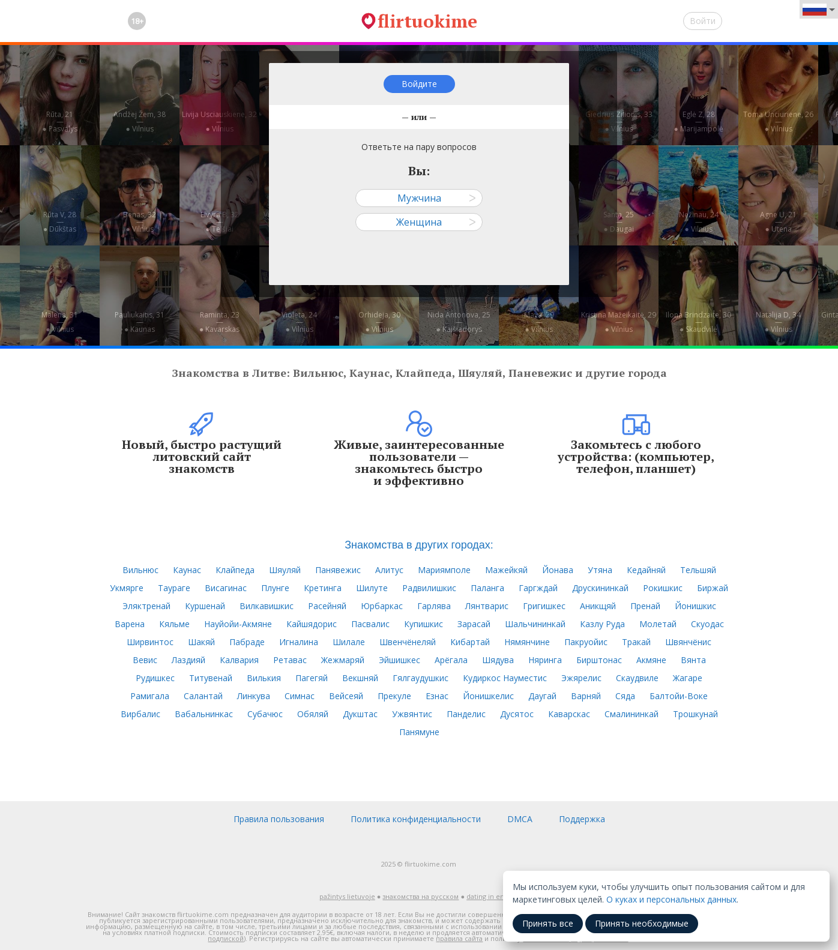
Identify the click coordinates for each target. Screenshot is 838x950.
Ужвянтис (412, 714)
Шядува (498, 660)
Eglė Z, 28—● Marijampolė (698, 121)
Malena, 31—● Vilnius (59, 322)
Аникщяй (598, 606)
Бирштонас (599, 660)
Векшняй (360, 678)
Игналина (298, 642)
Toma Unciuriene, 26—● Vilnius (778, 121)
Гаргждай (538, 588)
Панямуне (419, 732)
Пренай (645, 606)
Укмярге (126, 588)
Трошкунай (695, 714)
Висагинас (226, 588)
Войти (703, 20)
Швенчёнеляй (407, 642)
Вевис (145, 660)
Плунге (275, 588)
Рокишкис (663, 588)
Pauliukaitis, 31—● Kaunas (139, 322)
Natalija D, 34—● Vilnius (778, 322)
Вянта (693, 660)
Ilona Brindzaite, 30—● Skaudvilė (698, 322)
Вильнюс (140, 570)
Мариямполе (444, 570)
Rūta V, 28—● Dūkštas (59, 221)
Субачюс (265, 714)
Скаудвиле (637, 678)
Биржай (712, 588)
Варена (130, 624)
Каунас (187, 570)
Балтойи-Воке (679, 696)
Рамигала (149, 696)
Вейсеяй (346, 696)
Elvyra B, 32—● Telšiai (219, 221)
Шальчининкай (535, 624)
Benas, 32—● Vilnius (139, 221)
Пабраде (247, 642)
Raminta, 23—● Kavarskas (219, 322)
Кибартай (470, 642)
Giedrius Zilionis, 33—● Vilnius (619, 121)
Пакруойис (585, 642)
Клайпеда (235, 570)
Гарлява (434, 606)
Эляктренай (146, 606)
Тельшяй (698, 570)
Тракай (636, 642)
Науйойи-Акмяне (238, 624)
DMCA (519, 819)
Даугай (542, 696)
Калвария (239, 660)
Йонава (557, 570)
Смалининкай (631, 714)
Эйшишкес (399, 660)
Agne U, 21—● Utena (778, 221)
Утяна (600, 570)
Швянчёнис (688, 642)
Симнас (300, 696)
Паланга (487, 588)
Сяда (625, 696)
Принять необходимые (642, 923)
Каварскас (569, 714)
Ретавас (290, 660)
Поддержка (582, 819)
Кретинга (323, 588)
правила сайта (459, 938)
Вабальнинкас (204, 714)
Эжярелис (581, 678)
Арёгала (451, 660)
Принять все (547, 923)
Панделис (466, 714)
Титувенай (210, 678)
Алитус (389, 570)
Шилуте (372, 588)
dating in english (492, 896)
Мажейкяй (506, 570)
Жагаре (687, 678)
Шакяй (201, 642)
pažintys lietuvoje (347, 896)
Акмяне (651, 660)
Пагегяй (311, 678)
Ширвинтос (150, 642)
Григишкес (544, 606)
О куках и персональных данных (671, 899)
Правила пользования (279, 819)
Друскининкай (600, 588)
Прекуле (394, 696)
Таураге (174, 588)
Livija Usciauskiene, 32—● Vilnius (219, 121)
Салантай (203, 696)
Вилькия (264, 678)
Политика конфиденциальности (416, 819)
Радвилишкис (429, 588)
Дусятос (517, 714)
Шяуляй (285, 570)
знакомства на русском (420, 896)
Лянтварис (486, 606)
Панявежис (338, 570)
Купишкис (423, 624)
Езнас (437, 696)
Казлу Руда (602, 624)
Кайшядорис (311, 624)
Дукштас (360, 714)
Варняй (586, 696)
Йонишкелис (488, 696)
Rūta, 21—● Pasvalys (59, 121)
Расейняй (327, 606)
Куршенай (205, 606)
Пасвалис (370, 624)
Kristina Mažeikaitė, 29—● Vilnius (618, 322)
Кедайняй (646, 570)
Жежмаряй (342, 660)
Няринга (545, 660)
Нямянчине (527, 642)
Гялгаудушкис (420, 678)
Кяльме (174, 624)
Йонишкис (695, 606)
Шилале (349, 642)
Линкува (253, 696)
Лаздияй (188, 660)
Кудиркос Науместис (505, 678)
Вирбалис (140, 714)
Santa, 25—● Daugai (618, 221)
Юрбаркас (382, 606)
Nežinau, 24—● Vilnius (699, 221)
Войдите (419, 83)
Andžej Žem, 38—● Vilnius (139, 121)
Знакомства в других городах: (419, 545)
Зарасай (473, 624)
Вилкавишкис (267, 606)
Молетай (658, 624)
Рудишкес (155, 678)
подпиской (226, 938)
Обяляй (312, 714)
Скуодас (707, 624)
